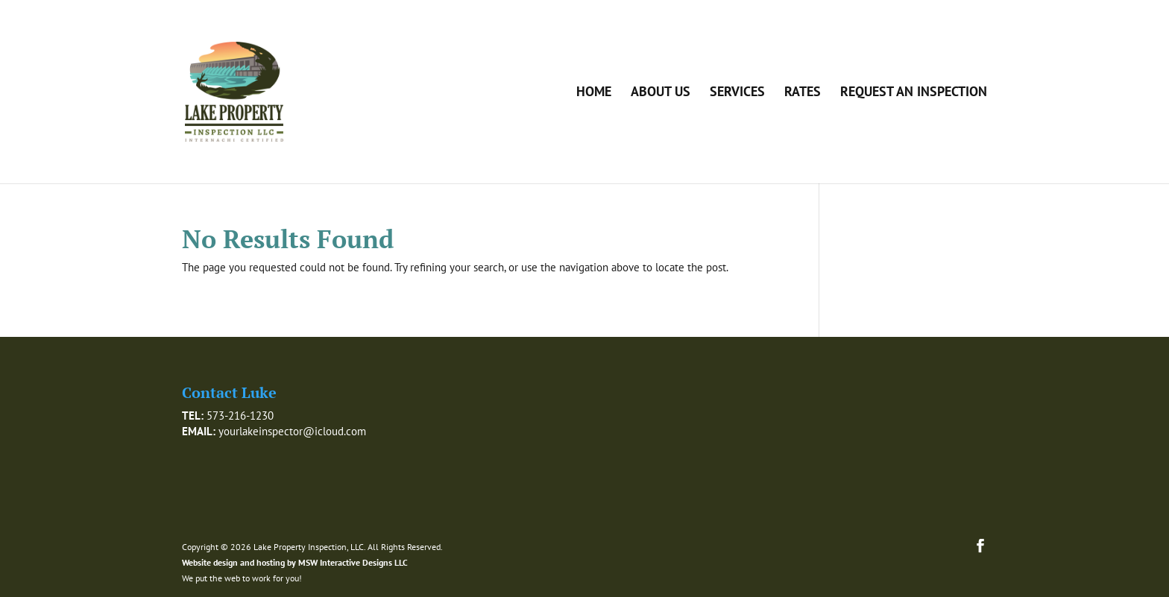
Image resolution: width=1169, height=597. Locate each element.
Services (737, 93)
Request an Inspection (913, 93)
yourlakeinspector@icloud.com (292, 431)
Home (593, 93)
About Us (660, 93)
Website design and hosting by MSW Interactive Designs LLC (295, 562)
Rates (802, 93)
